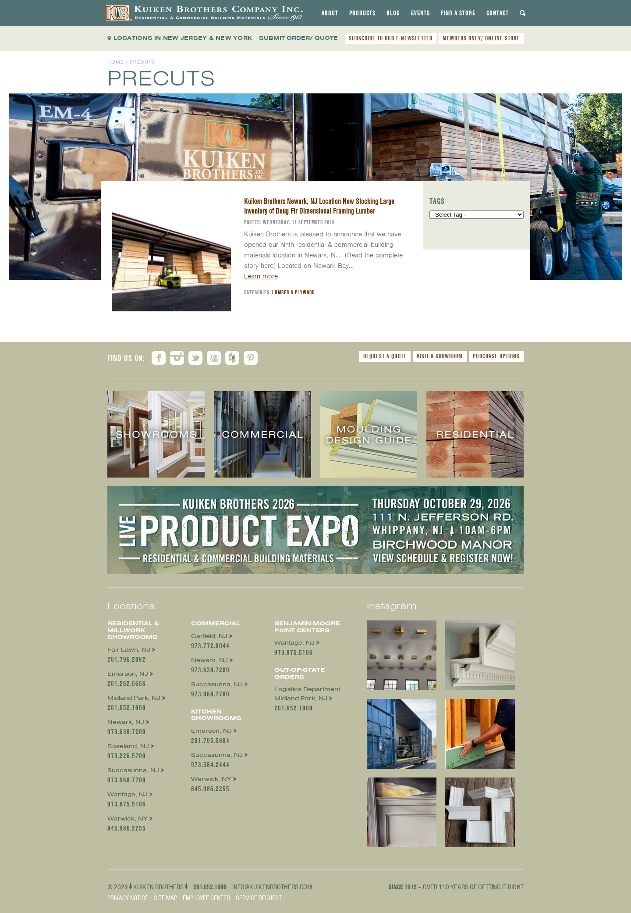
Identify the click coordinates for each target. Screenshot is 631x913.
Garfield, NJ (209, 636)
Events (420, 13)
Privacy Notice (127, 898)
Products (362, 13)
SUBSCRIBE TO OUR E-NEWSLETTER (390, 38)
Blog (393, 13)
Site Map (165, 898)
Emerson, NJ (127, 674)
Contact (497, 13)
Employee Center (206, 898)
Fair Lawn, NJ (128, 649)
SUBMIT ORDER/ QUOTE (298, 38)
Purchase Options (496, 356)
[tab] (330, 13)
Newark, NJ (125, 722)
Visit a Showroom (440, 356)
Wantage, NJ (127, 794)
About (330, 13)
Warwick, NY (127, 818)
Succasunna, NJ (133, 770)
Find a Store (458, 13)
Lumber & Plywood (293, 292)
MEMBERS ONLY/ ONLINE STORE (481, 38)
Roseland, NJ (128, 746)
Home (115, 62)
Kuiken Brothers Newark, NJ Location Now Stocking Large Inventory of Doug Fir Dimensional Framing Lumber (319, 206)
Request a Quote (385, 356)
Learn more (261, 276)
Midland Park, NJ (133, 698)
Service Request (259, 898)
